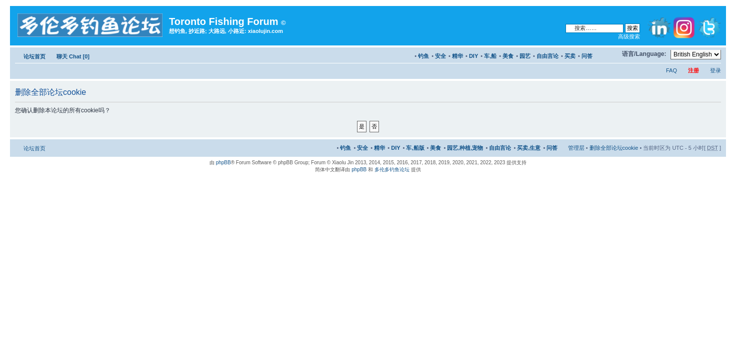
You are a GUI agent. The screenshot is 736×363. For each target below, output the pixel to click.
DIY (473, 56)
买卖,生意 (528, 148)
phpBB (223, 162)
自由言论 (547, 56)
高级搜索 (629, 36)
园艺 (525, 56)
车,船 (490, 56)
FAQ (671, 70)
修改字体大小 (609, 54)
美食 (508, 56)
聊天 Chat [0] (73, 56)
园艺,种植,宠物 (465, 148)
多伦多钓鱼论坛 (392, 169)
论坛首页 (35, 56)
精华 (457, 56)
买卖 (570, 56)
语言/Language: (644, 53)
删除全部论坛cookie (614, 148)
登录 (715, 70)
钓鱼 (423, 56)
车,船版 (415, 148)
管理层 (576, 148)
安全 (440, 56)
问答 (587, 56)
